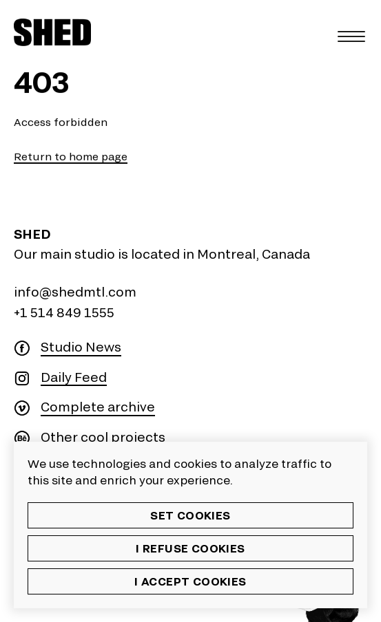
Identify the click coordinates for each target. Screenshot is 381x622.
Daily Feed (74, 377)
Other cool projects (103, 437)
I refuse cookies (190, 548)
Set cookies (190, 515)
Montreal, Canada (253, 253)
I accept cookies (190, 581)
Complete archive (98, 407)
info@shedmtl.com (75, 291)
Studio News (81, 347)
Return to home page (70, 156)
